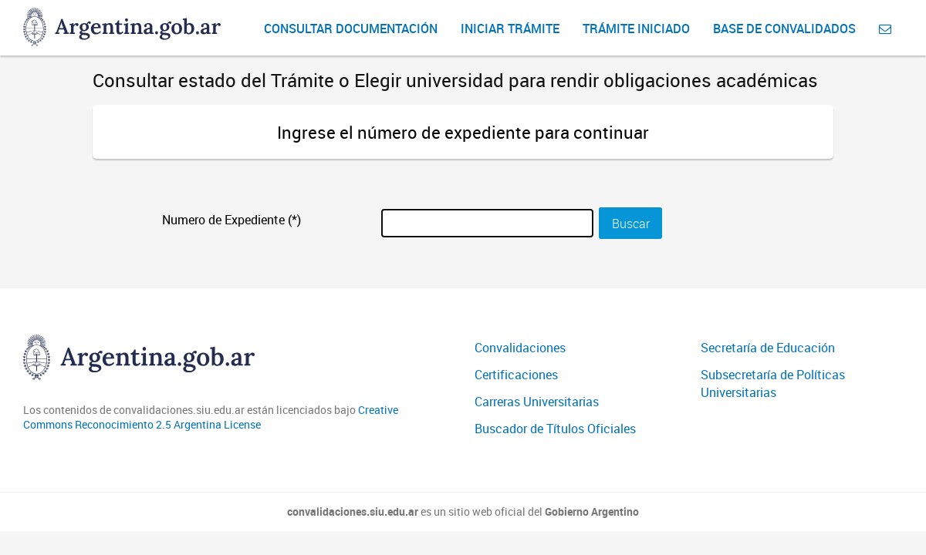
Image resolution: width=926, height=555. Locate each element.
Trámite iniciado (636, 28)
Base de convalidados (784, 28)
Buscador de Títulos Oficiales (555, 428)
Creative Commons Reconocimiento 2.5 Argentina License (210, 417)
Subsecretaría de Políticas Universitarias (773, 383)
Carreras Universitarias (537, 401)
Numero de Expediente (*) (231, 219)
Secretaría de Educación (768, 347)
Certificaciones (516, 374)
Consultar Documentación (351, 28)
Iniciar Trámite (510, 28)
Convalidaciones (520, 347)
